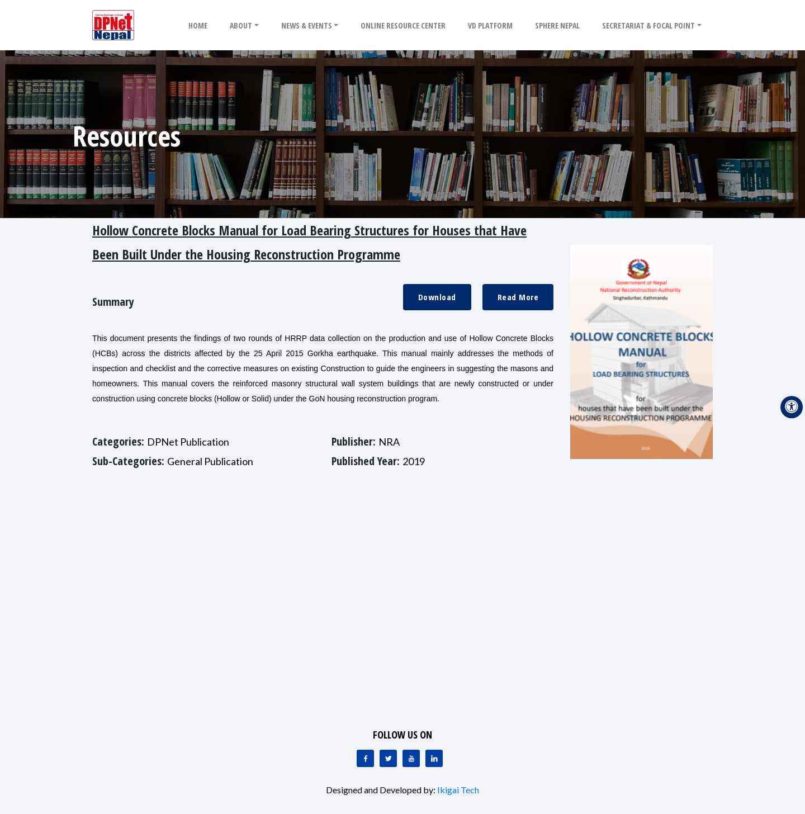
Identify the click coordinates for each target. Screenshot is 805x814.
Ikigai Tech (458, 789)
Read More (518, 296)
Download (437, 296)
